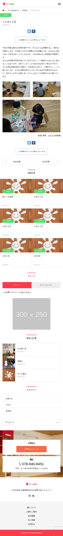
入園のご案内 (31, 512)
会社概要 (31, 516)
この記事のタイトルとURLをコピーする (31, 40)
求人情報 (31, 520)
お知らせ (9, 399)
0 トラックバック (46, 285)
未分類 (6, 15)
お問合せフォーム (31, 449)
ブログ (8, 405)
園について (31, 508)
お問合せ (31, 524)
